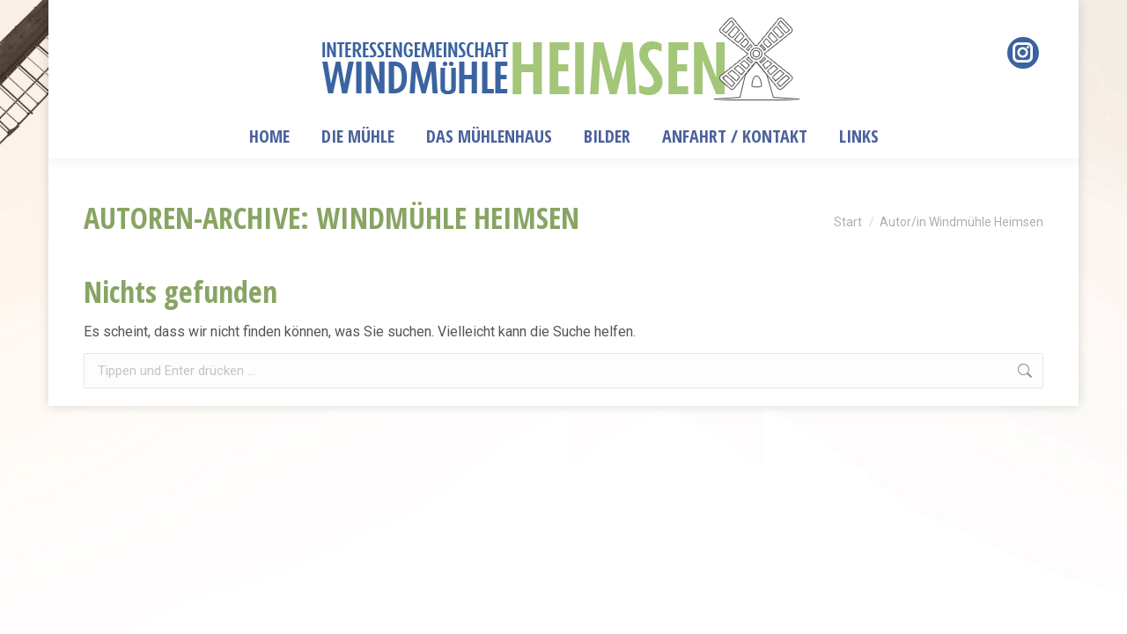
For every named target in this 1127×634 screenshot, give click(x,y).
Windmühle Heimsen (447, 217)
